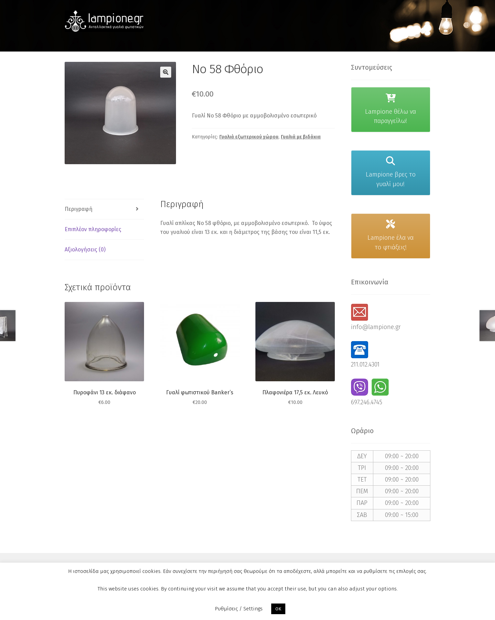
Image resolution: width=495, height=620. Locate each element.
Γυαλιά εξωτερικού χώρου (248, 137)
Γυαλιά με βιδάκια (301, 137)
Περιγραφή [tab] (78, 209)
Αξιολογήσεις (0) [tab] (85, 249)
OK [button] (278, 608)
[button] (165, 72)
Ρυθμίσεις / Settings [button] (239, 609)
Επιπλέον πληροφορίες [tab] (93, 229)
